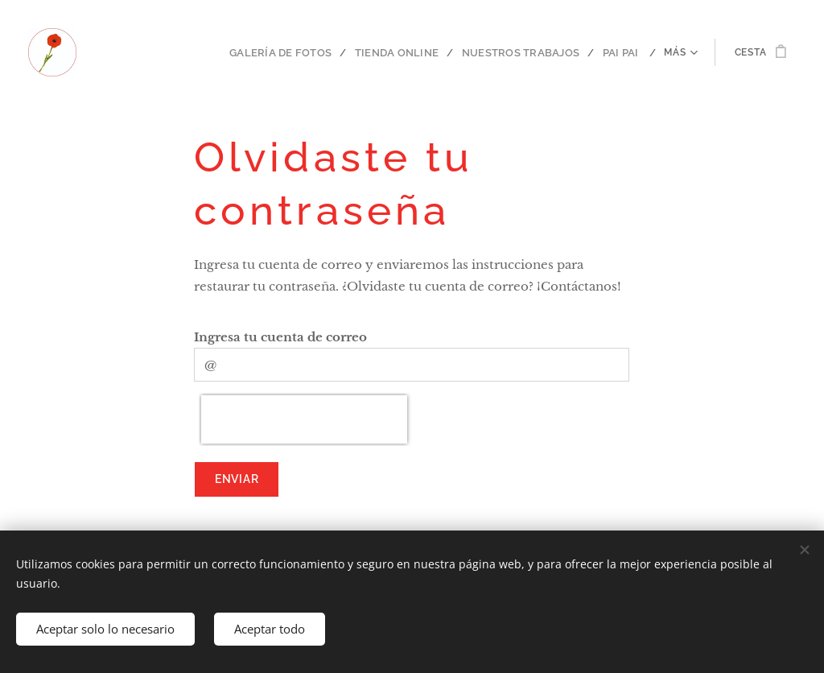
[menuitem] (192, 52)
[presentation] (304, 419)
